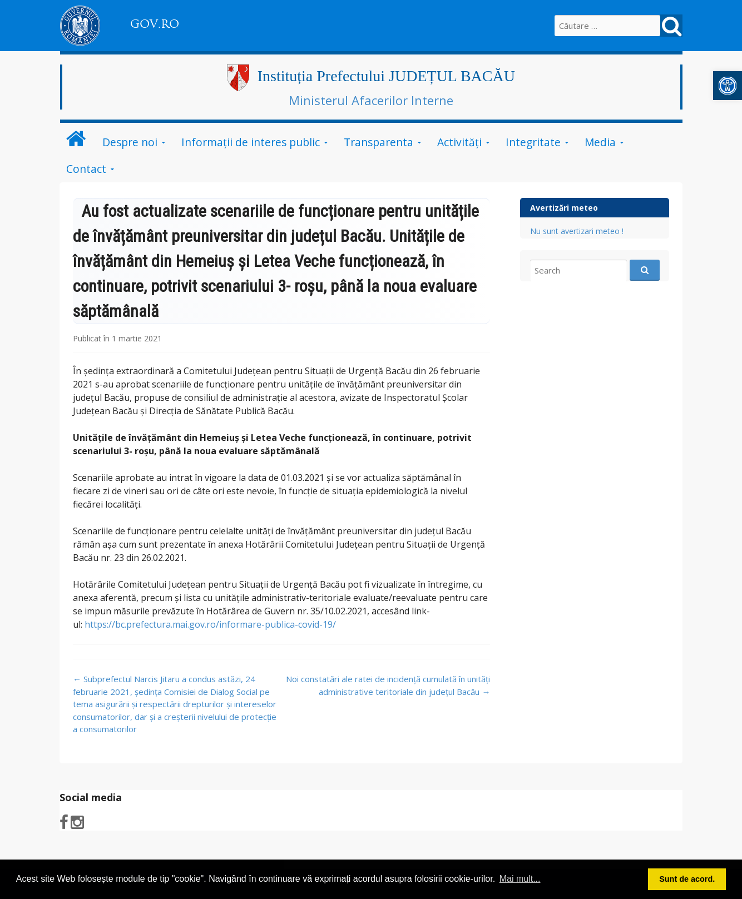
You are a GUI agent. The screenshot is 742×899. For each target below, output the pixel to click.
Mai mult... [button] (520, 878)
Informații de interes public (250, 142)
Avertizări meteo (564, 207)
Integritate (533, 142)
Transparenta (378, 142)
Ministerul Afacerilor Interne (371, 100)
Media (600, 142)
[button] (727, 85)
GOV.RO (154, 24)
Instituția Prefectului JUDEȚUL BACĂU (386, 76)
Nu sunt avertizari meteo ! (577, 231)
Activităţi (459, 142)
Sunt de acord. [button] (687, 879)
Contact (86, 168)
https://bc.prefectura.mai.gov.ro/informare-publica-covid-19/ (210, 624)
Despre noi (129, 142)
